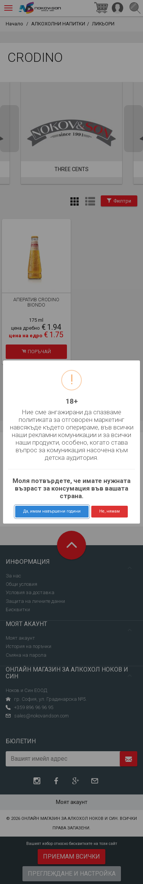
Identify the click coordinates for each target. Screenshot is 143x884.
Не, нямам (109, 511)
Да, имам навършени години (52, 511)
